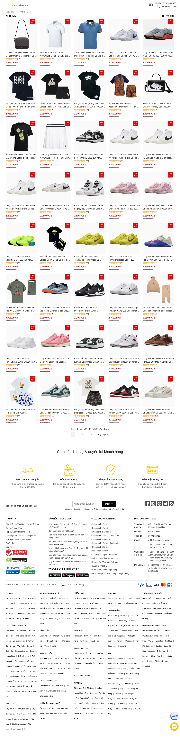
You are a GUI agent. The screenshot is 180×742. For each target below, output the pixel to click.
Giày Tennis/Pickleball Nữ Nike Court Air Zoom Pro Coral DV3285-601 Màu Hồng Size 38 (55, 360)
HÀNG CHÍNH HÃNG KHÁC (154, 626)
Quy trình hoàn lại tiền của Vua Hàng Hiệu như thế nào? (67, 563)
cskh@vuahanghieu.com (159, 540)
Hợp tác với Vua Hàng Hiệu (18, 532)
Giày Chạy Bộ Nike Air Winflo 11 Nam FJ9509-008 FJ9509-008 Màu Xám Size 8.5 (158, 54)
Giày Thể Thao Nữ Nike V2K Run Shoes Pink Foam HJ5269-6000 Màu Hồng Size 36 (158, 207)
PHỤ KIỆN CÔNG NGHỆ (50, 703)
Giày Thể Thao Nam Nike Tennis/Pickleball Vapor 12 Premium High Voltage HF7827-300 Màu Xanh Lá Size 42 (123, 258)
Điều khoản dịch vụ (100, 551)
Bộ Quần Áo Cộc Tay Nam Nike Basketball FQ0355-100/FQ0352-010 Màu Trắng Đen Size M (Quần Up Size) (89, 411)
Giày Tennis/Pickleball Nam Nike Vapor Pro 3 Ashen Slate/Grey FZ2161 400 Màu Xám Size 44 (55, 309)
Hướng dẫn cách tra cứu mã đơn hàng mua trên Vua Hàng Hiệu (67, 525)
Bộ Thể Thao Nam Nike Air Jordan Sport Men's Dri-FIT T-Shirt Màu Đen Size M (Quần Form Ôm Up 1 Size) (54, 258)
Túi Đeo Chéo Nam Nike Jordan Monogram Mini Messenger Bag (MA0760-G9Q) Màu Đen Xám (21, 54)
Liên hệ (9, 547)
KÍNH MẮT (78, 631)
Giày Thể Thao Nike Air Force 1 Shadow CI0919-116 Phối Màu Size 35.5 (157, 411)
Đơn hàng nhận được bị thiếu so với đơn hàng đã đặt (66, 536)
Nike (17, 12)
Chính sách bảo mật (100, 547)
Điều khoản (32, 585)
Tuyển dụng (11, 543)
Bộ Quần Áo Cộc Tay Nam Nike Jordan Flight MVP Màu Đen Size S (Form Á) (55, 105)
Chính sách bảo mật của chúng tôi (109, 509)
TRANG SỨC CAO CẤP (152, 593)
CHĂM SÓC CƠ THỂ (48, 681)
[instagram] (153, 503)
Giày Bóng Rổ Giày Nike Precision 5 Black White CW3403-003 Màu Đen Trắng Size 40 (88, 309)
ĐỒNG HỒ (44, 631)
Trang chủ (10, 12)
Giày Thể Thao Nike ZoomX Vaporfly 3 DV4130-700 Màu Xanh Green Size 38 (19, 258)
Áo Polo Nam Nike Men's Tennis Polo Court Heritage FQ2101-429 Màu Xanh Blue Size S (89, 54)
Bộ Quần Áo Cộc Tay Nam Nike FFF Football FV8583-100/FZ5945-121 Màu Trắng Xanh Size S (20, 411)
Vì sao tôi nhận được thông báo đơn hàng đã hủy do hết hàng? (68, 549)
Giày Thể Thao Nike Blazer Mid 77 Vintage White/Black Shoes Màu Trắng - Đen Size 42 (157, 156)
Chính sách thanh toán (101, 539)
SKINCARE (10, 704)
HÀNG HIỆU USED (82, 676)
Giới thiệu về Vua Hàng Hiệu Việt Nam (22, 524)
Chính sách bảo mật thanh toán (105, 543)
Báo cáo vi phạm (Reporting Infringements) (110, 573)
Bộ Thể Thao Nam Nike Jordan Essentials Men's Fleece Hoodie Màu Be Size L (158, 309)
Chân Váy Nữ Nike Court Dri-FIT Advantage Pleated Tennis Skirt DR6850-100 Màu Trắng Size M (55, 156)
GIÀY (110, 653)
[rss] (171, 503)
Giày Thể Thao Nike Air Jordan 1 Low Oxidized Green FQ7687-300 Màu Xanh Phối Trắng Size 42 (55, 411)
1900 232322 (171, 6)
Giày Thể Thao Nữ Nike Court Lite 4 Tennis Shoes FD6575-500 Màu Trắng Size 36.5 (124, 54)
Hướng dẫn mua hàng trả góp (104, 570)
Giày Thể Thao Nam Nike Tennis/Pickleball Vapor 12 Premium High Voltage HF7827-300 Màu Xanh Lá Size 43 (89, 258)
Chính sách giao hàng (101, 532)
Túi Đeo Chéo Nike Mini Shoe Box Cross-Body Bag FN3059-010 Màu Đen (157, 105)
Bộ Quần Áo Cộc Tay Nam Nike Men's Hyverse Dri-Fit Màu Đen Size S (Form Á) (20, 105)
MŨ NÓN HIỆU (46, 653)
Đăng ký (108, 504)
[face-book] (147, 503)
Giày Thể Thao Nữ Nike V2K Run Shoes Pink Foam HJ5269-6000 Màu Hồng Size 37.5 (124, 207)
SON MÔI (112, 593)
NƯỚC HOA (79, 593)
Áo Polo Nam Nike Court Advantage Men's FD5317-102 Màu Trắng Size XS (54, 54)
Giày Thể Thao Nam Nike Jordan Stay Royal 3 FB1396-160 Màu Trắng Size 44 (124, 360)
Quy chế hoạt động (14, 528)
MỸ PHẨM (78, 683)
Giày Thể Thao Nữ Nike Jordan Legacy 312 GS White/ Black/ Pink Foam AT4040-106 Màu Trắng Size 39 (89, 207)
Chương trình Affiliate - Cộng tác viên (22, 535)
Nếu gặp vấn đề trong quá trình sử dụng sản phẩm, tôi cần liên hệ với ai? (68, 556)
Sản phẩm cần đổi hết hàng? (61, 531)
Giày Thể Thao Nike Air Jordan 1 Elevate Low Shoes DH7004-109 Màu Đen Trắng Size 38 (89, 360)
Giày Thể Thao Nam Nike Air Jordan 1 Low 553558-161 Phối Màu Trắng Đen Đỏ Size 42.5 (123, 411)
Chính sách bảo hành (100, 528)
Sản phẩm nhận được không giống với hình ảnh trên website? (68, 543)
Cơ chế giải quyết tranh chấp (104, 554)
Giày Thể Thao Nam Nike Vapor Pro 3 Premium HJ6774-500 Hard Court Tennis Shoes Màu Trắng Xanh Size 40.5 (158, 258)
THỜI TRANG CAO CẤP (16, 626)
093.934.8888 (169, 3)
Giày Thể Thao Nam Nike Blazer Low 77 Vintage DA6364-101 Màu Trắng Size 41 (55, 207)
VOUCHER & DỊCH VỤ (49, 593)
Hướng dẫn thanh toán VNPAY (19, 539)
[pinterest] (159, 503)
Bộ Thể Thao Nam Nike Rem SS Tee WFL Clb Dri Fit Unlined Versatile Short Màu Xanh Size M (21, 309)
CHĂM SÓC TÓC (81, 648)
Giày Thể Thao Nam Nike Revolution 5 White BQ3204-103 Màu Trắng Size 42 (21, 360)
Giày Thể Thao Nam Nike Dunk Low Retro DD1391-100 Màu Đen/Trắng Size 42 (89, 156)
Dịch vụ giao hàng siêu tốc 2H (104, 558)
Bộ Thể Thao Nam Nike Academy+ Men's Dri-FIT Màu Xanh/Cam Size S (123, 105)
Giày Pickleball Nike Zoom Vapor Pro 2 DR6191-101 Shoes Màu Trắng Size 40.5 (124, 309)
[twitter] (165, 503)
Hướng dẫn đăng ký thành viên (105, 562)
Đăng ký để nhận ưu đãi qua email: (22, 506)
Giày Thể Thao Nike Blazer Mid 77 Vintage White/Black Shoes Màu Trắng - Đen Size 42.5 (123, 156)
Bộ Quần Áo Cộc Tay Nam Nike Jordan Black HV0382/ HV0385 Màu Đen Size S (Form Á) (89, 105)
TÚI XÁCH (10, 593)
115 (90, 434)
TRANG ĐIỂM (114, 611)
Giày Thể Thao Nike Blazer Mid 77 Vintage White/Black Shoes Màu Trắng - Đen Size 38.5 (20, 207)
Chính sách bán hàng (100, 524)
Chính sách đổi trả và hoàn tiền (105, 535)
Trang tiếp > (102, 434)
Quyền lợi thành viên (100, 566)
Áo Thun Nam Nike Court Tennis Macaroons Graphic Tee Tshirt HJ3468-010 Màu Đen (21, 156)
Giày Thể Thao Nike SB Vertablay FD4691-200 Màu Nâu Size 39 (158, 360)
